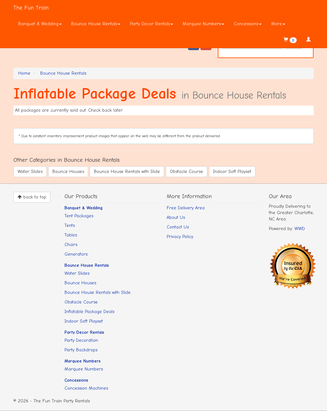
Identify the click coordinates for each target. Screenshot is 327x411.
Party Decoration (81, 340)
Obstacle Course (186, 171)
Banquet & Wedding (40, 23)
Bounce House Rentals (95, 23)
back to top (32, 197)
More (278, 23)
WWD (299, 228)
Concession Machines (86, 388)
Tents (70, 225)
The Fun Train (31, 7)
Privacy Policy (180, 236)
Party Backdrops (81, 350)
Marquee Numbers (203, 23)
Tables (71, 235)
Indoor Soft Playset (232, 171)
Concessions (248, 23)
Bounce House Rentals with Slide (127, 171)
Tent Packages (79, 216)
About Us (176, 217)
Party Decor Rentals (151, 23)
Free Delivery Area (186, 208)
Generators (76, 254)
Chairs (71, 244)
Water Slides (30, 171)
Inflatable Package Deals (89, 311)
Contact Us (178, 227)
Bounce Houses (68, 171)
